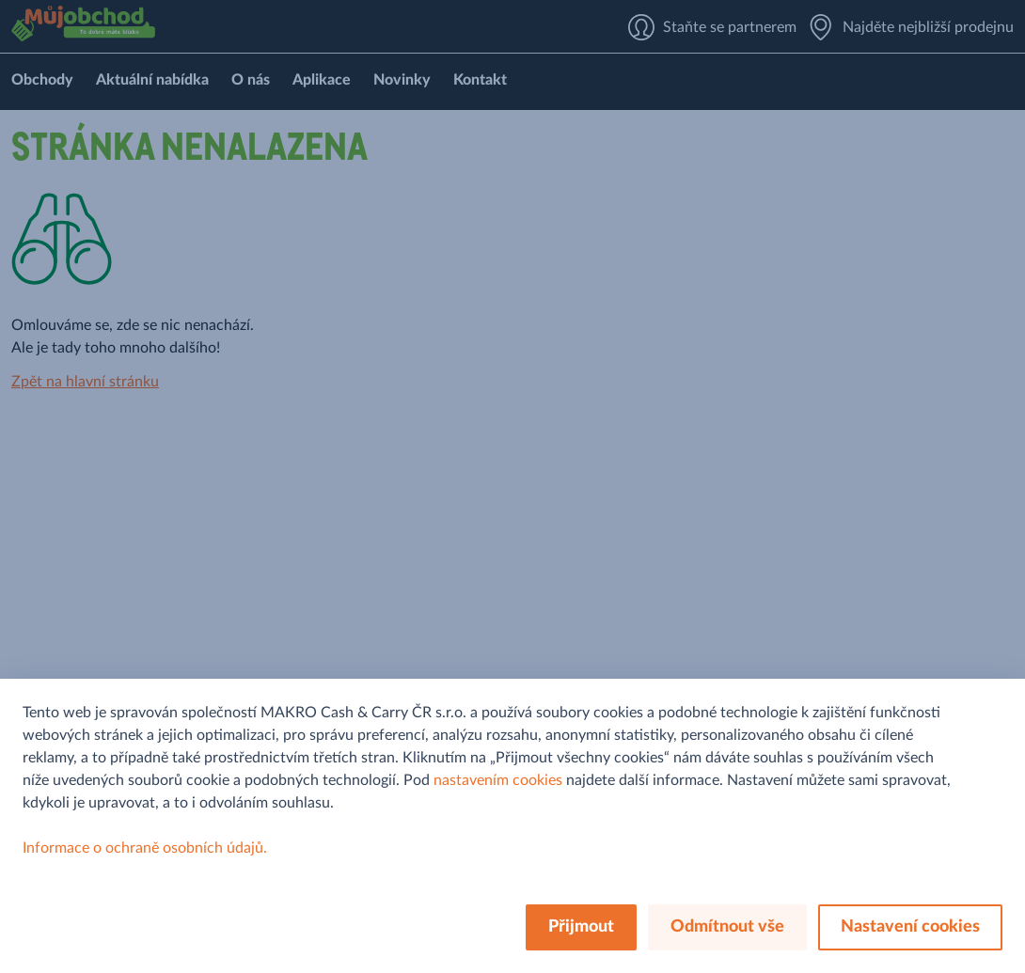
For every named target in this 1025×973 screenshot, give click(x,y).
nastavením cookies (498, 780)
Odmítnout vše (727, 926)
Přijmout (581, 926)
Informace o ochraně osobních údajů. (145, 847)
